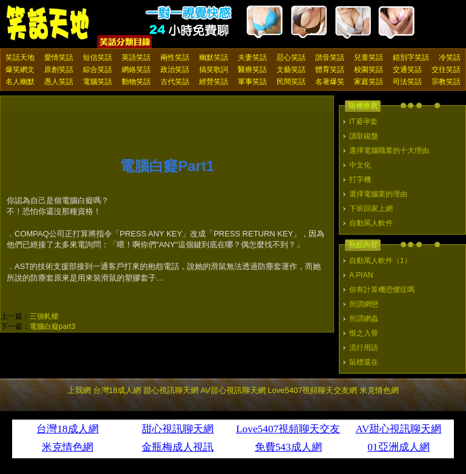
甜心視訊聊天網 (171, 390)
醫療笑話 (252, 69)
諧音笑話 (329, 57)
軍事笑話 (252, 81)
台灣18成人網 (117, 390)
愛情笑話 (58, 57)
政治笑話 (174, 69)
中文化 (360, 165)
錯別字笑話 (411, 57)
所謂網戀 (363, 304)
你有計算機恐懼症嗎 (382, 289)
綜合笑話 (97, 69)
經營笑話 (213, 81)
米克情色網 (379, 390)
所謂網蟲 (363, 318)
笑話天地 (19, 57)
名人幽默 (19, 81)
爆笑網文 (19, 69)
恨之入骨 (363, 333)
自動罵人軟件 (371, 223)
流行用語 (363, 347)
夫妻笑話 (252, 57)
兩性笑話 (174, 57)
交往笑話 (446, 69)
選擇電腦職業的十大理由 (389, 150)
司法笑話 (407, 81)
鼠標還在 (363, 362)
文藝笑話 (291, 69)
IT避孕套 (363, 121)
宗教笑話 (446, 81)
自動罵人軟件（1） (380, 260)
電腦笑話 (97, 81)
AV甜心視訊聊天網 (232, 390)
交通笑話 (407, 69)
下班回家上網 (371, 208)
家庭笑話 (368, 81)
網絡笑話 (136, 69)
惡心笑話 (291, 57)
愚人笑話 (58, 81)
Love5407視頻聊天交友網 (312, 390)
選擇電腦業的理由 (378, 194)
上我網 (79, 390)
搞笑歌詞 (213, 69)
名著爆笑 (329, 81)
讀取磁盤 (363, 136)
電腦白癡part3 (52, 326)
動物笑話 (136, 81)
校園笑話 (368, 69)
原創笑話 (58, 69)
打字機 (360, 179)
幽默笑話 (213, 57)
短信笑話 (97, 57)
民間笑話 (291, 81)
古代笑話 (174, 81)
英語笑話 (136, 57)
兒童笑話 (368, 57)
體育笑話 (329, 69)
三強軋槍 (44, 316)
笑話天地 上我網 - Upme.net (48, 24)
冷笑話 (450, 57)
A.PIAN (361, 275)
